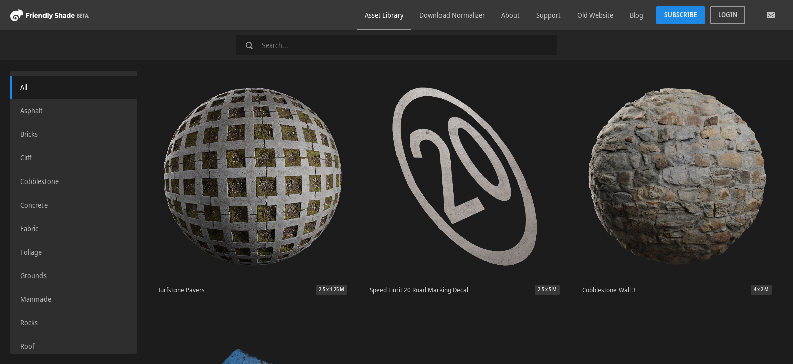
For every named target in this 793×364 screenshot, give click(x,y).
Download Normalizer (452, 15)
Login (727, 14)
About (510, 15)
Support (548, 15)
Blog (636, 15)
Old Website (595, 15)
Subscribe (680, 14)
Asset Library (384, 15)
